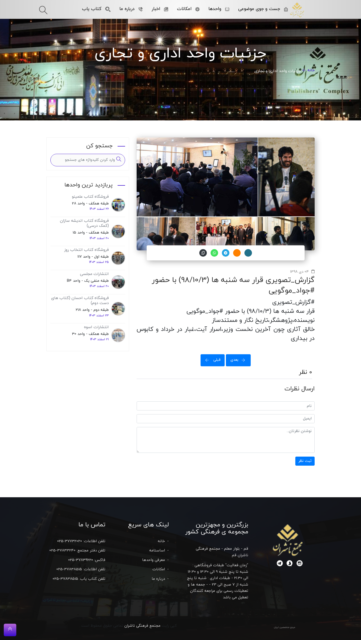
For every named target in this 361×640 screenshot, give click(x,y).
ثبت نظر (305, 461)
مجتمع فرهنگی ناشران (142, 625)
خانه (311, 70)
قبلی (211, 360)
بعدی (239, 360)
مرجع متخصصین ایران (284, 627)
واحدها (218, 9)
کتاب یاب (96, 9)
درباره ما (131, 9)
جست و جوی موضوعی (263, 9)
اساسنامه (157, 550)
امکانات (188, 9)
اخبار (159, 9)
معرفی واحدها (153, 560)
